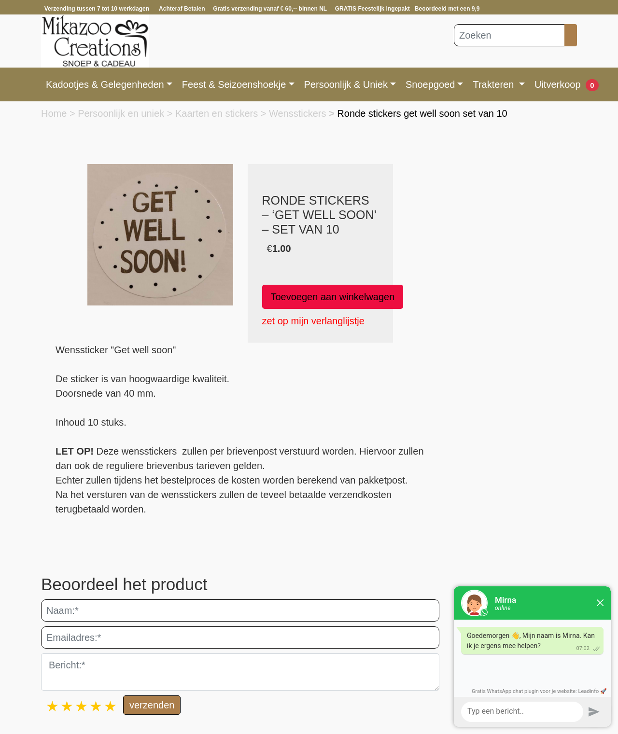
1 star (53, 706)
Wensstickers (299, 113)
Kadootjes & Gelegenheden (105, 84)
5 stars (111, 706)
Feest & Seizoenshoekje (234, 84)
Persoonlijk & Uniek (346, 84)
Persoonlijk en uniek (122, 113)
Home (55, 113)
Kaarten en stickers (218, 113)
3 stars (82, 706)
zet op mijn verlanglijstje (313, 321)
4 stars (96, 706)
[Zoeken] (509, 35)
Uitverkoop (557, 84)
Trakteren (494, 84)
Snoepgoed (430, 84)
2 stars (67, 706)
